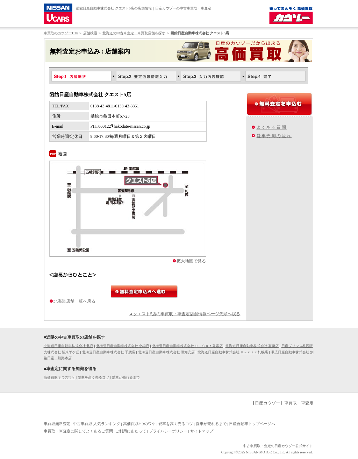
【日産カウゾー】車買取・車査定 (282, 403)
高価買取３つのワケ (59, 377)
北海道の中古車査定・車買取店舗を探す (133, 33)
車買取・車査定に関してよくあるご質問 (78, 431)
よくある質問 (272, 127)
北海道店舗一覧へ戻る (74, 301)
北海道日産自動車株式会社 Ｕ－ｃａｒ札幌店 (233, 352)
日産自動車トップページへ (252, 424)
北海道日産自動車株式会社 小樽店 (123, 346)
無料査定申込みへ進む (144, 291)
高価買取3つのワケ (139, 424)
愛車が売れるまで (126, 377)
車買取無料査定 (57, 424)
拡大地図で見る (191, 261)
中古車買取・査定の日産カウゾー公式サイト (278, 446)
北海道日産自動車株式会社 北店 (69, 346)
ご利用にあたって (130, 431)
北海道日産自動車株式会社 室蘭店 (252, 346)
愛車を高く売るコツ (93, 377)
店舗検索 (90, 33)
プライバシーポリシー (168, 431)
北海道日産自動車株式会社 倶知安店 (166, 352)
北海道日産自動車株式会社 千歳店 (109, 352)
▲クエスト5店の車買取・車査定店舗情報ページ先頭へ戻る (185, 313)
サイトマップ (201, 431)
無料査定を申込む (279, 104)
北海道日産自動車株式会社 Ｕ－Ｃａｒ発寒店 (187, 346)
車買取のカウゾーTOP (61, 33)
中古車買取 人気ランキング (96, 424)
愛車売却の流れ (274, 135)
